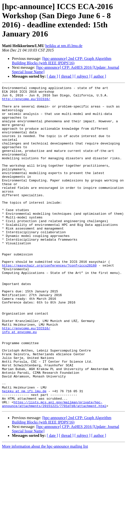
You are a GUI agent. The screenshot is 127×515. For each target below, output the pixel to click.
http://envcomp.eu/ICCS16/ (26, 102)
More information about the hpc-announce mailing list (45, 511)
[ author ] (98, 76)
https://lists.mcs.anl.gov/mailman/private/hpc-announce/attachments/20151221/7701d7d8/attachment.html (54, 467)
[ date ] (52, 76)
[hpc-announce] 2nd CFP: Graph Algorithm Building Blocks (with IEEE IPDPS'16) (61, 60)
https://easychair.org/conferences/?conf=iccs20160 (49, 301)
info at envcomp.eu (19, 381)
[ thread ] (66, 76)
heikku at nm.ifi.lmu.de (63, 46)
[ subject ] (82, 76)
